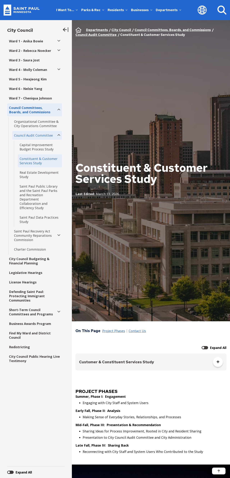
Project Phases (113, 331)
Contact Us (137, 331)
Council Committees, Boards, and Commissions (173, 30)
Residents (117, 10)
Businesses (141, 10)
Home (78, 30)
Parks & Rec (92, 10)
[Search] (221, 10)
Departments (168, 10)
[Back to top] (219, 471)
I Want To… (67, 10)
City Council (20, 30)
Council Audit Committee (96, 35)
